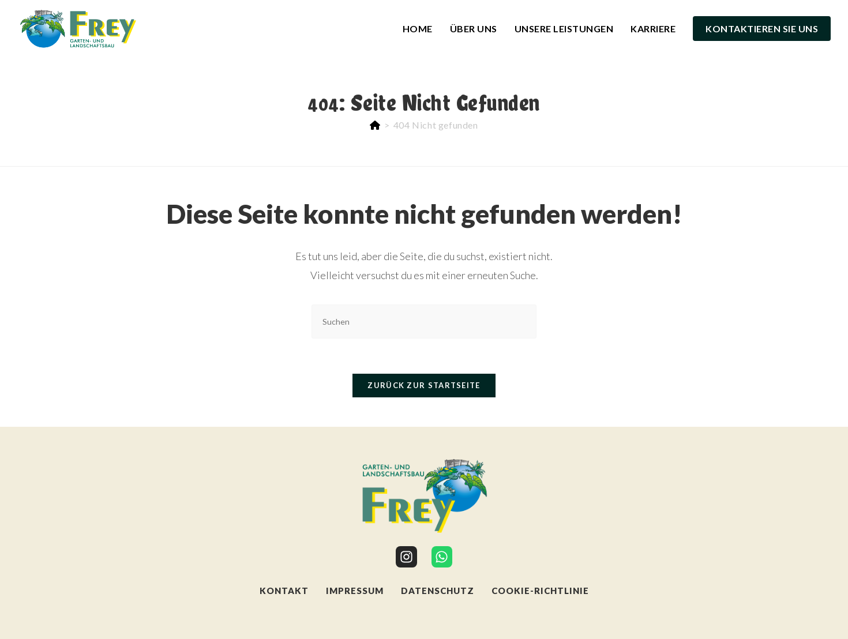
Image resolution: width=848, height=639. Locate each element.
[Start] (375, 124)
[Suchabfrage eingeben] (424, 322)
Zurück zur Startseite (423, 385)
